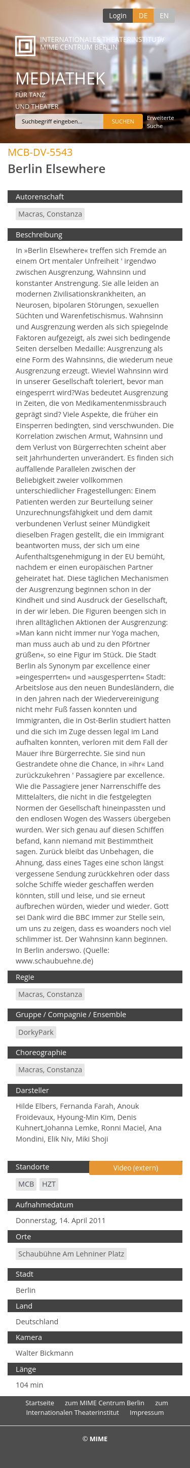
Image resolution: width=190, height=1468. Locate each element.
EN (164, 15)
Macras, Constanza (50, 214)
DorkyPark (36, 1032)
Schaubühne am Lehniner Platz (71, 1254)
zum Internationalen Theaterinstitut (97, 1407)
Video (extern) (135, 1167)
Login (117, 15)
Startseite (39, 1402)
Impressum (147, 1412)
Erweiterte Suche (160, 122)
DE (143, 15)
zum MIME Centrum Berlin (104, 1402)
